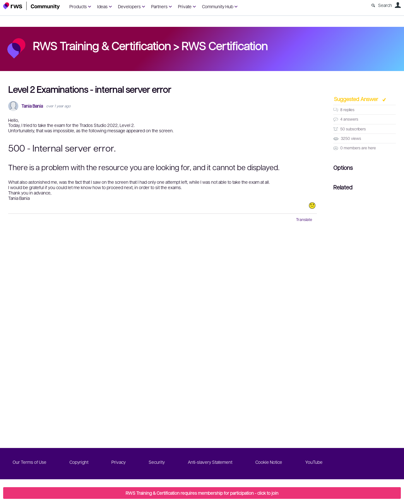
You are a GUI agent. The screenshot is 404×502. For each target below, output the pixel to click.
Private (185, 6)
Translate (304, 219)
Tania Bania (32, 106)
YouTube (314, 462)
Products (78, 6)
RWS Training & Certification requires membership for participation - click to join (202, 493)
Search (385, 5)
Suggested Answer (356, 98)
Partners (159, 6)
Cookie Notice (268, 462)
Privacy (118, 462)
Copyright (78, 462)
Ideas (102, 6)
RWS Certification (224, 45)
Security (157, 462)
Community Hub (217, 6)
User (398, 5)
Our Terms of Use (29, 462)
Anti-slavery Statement (210, 462)
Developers (129, 6)
